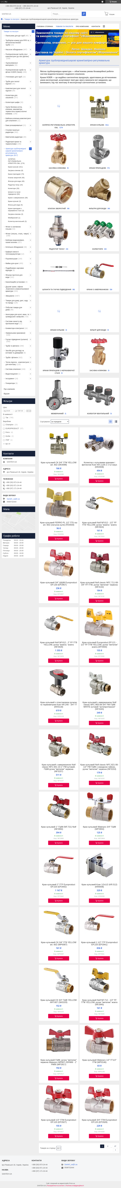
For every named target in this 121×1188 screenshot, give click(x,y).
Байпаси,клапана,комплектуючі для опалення (18, 119)
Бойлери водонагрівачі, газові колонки (15, 241)
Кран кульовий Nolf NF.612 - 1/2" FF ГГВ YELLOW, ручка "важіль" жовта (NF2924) (99, 525)
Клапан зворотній (57, 209)
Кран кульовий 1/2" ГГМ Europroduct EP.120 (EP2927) (58, 1121)
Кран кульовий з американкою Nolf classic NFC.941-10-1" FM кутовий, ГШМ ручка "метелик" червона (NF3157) (58, 768)
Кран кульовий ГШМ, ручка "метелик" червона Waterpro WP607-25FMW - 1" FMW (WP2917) (58, 1062)
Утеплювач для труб (14, 77)
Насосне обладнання (14, 50)
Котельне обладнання (14, 247)
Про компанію (82, 26)
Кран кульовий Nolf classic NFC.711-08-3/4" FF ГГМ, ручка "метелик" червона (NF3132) (99, 584)
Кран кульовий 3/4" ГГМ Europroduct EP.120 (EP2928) (99, 1121)
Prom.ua (72, 1183)
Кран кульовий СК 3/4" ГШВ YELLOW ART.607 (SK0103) (59, 1001)
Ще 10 (7, 444)
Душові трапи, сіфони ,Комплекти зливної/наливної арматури (17, 289)
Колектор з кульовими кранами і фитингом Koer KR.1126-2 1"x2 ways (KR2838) (99, 465)
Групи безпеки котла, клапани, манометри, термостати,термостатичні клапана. (16, 110)
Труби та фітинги (12, 346)
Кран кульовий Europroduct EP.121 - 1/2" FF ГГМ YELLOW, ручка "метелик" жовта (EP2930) (99, 644)
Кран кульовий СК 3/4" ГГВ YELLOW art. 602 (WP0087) (58, 943)
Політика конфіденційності (75, 1186)
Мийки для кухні (12, 263)
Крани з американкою (98, 289)
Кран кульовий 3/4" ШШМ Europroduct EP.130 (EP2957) (58, 583)
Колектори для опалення (11, 96)
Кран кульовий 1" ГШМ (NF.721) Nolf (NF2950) (58, 828)
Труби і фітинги (12, 357)
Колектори (97, 249)
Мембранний (57, 414)
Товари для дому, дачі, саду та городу (17, 302)
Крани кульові (97, 125)
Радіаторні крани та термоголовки (13, 143)
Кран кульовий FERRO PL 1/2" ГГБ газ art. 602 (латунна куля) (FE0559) (58, 524)
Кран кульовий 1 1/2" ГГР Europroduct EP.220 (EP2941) (99, 943)
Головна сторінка (45, 26)
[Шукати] (84, 14)
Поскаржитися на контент (55, 1186)
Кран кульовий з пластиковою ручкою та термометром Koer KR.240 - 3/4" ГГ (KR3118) (58, 704)
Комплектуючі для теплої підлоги (16, 89)
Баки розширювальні (14, 125)
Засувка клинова (57, 168)
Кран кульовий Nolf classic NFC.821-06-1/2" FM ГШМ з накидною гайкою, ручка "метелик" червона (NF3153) (99, 767)
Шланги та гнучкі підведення (56, 289)
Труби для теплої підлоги (12, 82)
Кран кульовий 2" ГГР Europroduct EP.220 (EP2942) (58, 886)
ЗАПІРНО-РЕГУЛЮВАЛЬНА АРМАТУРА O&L (14, 161)
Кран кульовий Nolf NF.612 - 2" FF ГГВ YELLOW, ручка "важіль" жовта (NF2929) (58, 644)
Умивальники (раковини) (15, 333)
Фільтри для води (97, 209)
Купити (60, 479)
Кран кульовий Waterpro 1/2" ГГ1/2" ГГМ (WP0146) (99, 1061)
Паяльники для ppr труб (15, 36)
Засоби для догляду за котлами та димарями (15, 352)
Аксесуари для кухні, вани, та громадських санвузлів (17, 315)
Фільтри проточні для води (14, 276)
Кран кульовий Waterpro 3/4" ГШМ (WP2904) (99, 828)
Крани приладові (97, 168)
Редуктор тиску (57, 249)
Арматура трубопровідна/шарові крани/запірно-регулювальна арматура (16, 152)
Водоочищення (12, 374)
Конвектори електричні (15, 328)
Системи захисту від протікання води (14, 322)
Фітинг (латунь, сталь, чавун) (17, 234)
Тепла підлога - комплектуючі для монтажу (17, 363)
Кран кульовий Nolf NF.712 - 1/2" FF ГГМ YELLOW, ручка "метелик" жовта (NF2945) (99, 1002)
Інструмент (10, 379)
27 (115, 1146)
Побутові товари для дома (14, 308)
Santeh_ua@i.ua (13, 499)
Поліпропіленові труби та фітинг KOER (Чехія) (16, 71)
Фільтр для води (98, 330)
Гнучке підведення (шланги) (17, 339)
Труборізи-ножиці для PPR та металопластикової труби (17, 42)
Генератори (10, 383)
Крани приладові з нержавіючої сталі (15, 209)
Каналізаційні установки (15, 282)
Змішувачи (10, 296)
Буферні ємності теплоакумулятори (13, 253)
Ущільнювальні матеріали (12, 64)
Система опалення (13, 369)
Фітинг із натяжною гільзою (13, 228)
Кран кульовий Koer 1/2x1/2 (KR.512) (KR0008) (99, 886)
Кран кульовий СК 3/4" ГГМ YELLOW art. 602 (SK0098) (58, 464)
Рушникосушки (11, 259)
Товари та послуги (11, 19)
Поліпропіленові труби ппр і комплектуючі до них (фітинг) (17, 55)
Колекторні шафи (13, 102)
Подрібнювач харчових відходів (15, 269)
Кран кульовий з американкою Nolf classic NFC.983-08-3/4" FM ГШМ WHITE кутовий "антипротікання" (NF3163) (99, 705)
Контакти (95, 26)
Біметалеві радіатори (14, 137)
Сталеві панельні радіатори (12, 131)
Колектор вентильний (98, 414)
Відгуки (7, 394)
